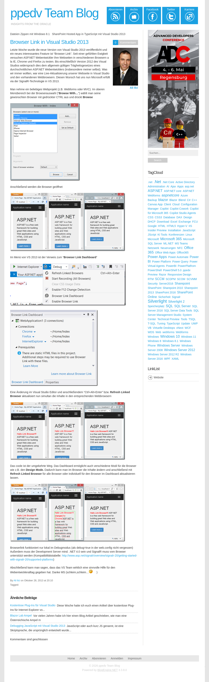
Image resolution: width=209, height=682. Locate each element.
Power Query (180, 261)
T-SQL (152, 323)
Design (187, 217)
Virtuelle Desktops (164, 327)
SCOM (181, 279)
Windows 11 (188, 336)
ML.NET (168, 243)
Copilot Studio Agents (183, 213)
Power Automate (178, 257)
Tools (184, 319)
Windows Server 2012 (179, 350)
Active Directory (185, 182)
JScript (152, 234)
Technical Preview (168, 319)
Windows (153, 336)
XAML (175, 358)
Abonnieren (99, 658)
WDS (151, 332)
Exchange (185, 221)
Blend (182, 200)
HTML (162, 226)
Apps (180, 186)
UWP (194, 323)
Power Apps (157, 257)
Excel (173, 221)
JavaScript (188, 230)
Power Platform (161, 261)
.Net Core (168, 182)
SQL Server (182, 306)
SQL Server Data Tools (178, 310)
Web (158, 332)
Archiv (83, 658)
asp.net (189, 186)
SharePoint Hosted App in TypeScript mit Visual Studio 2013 (88, 34)
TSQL (192, 319)
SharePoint (154, 287)
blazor (163, 200)
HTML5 (171, 226)
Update (185, 323)
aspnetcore (170, 195)
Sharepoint (182, 283)
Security (153, 283)
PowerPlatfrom (187, 265)
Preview (153, 274)
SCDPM (171, 279)
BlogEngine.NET (107, 670)
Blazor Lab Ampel (21, 615)
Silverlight (157, 301)
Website (159, 377)
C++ (194, 200)
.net (150, 182)
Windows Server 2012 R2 (163, 354)
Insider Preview (157, 230)
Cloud (176, 204)
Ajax (173, 186)
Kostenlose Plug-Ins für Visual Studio (32, 605)
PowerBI (171, 265)
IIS (190, 226)
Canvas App (155, 204)
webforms (169, 332)
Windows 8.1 (170, 341)
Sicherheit (164, 297)
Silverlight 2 (176, 301)
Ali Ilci (134, 87)
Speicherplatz (156, 306)
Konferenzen (176, 234)
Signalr (176, 297)
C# (189, 200)
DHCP (152, 221)
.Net (157, 182)
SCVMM (192, 279)
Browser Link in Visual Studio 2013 (49, 42)
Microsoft (153, 239)
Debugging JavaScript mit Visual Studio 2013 (37, 625)
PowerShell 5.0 (172, 270)
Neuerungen (168, 248)
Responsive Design (179, 274)
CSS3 (158, 217)
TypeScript (173, 323)
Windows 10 (170, 336)
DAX (179, 217)
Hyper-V (182, 226)
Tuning (161, 323)
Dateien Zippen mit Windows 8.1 (30, 34)
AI (168, 186)
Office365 (183, 252)
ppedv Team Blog (54, 13)
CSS (151, 217)
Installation (174, 230)
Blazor (173, 200)
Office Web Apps (165, 252)
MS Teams (181, 243)
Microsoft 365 (171, 239)
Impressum (134, 658)
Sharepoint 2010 (173, 287)
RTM (151, 279)
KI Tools (162, 234)
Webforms (182, 332)
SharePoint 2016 (165, 292)
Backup (152, 200)
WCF (188, 327)
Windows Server (168, 345)
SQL (169, 306)
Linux (189, 234)
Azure (184, 195)
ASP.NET (155, 191)
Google (152, 226)
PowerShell (155, 270)
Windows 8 (154, 341)
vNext (179, 327)
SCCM (159, 279)
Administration (156, 186)
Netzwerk (153, 248)
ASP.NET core (172, 191)
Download (163, 221)
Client (167, 204)
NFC (180, 248)
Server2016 (166, 283)
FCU (195, 221)
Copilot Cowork (179, 208)
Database (169, 217)
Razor (162, 274)
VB (150, 327)
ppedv (186, 270)
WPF (167, 358)
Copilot (164, 208)
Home (71, 658)
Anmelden (117, 658)
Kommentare (128, 42)
